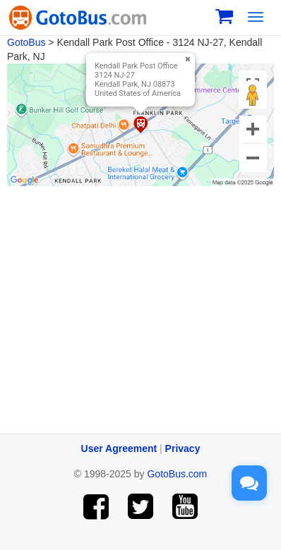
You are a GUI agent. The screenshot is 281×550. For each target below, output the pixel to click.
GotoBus (26, 42)
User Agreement (119, 448)
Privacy (183, 448)
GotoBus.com (177, 473)
